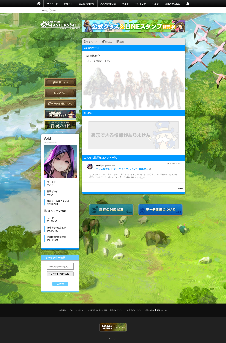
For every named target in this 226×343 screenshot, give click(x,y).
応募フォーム (162, 310)
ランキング (140, 3)
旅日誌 (108, 41)
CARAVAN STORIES (113, 327)
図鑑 (122, 41)
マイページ (52, 3)
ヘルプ (155, 3)
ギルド (125, 3)
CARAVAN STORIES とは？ (60, 114)
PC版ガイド (60, 82)
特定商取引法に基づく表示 (97, 310)
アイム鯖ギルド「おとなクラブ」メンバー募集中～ (122, 169)
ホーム (45, 10)
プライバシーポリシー (77, 310)
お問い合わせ (149, 310)
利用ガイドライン (116, 310)
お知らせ (68, 3)
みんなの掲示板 (86, 3)
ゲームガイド (60, 124)
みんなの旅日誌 (108, 3)
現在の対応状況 (172, 3)
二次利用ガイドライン (133, 310)
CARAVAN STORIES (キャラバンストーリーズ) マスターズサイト (60, 25)
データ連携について (60, 103)
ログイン (60, 93)
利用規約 (62, 310)
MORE (180, 188)
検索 (61, 284)
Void (98, 165)
